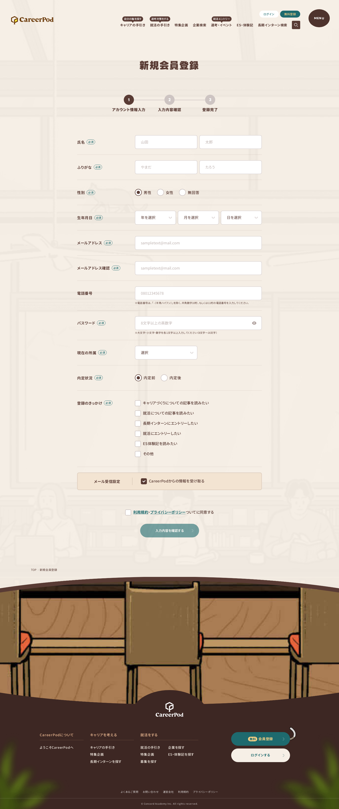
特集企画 (181, 25)
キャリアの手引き (132, 25)
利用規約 (140, 512)
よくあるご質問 (130, 792)
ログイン (269, 14)
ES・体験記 (245, 25)
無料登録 (290, 14)
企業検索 (199, 25)
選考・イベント (221, 25)
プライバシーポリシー (167, 512)
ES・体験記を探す (181, 754)
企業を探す (176, 747)
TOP (34, 570)
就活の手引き (160, 25)
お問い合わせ (151, 792)
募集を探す (148, 761)
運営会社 (168, 792)
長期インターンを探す (106, 761)
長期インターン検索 (272, 25)
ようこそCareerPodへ (56, 747)
